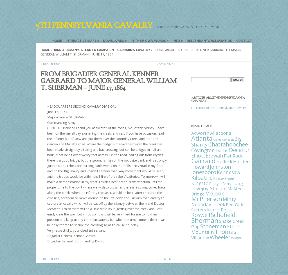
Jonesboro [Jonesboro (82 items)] (203, 172)
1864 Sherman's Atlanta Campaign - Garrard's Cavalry (101, 50)
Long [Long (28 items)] (237, 183)
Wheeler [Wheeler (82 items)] (220, 237)
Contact (244, 40)
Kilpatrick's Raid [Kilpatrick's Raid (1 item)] (225, 178)
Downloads (113, 40)
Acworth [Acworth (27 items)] (200, 133)
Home (57, 40)
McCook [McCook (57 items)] (214, 193)
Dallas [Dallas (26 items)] (222, 150)
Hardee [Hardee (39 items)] (241, 161)
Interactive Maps (81, 40)
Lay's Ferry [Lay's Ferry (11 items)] (222, 183)
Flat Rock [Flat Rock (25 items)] (233, 156)
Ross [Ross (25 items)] (226, 210)
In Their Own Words (148, 40)
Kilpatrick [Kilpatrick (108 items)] (203, 177)
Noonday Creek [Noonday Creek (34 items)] (208, 204)
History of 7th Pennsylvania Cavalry (220, 108)
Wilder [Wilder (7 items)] (236, 237)
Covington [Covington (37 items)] (203, 150)
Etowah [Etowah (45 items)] (214, 155)
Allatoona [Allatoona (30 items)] (221, 133)
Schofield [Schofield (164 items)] (223, 215)
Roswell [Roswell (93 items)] (200, 215)
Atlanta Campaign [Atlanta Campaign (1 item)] (223, 139)
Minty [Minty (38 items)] (229, 199)
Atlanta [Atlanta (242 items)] (201, 138)
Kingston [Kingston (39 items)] (201, 183)
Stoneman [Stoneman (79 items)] (213, 226)
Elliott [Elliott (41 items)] (198, 155)
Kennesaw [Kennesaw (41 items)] (228, 172)
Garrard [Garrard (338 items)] (203, 160)
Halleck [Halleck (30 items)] (224, 161)
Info (176, 40)
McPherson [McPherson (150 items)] (206, 199)
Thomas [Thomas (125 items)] (225, 232)
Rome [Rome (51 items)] (213, 209)
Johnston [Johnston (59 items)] (220, 166)
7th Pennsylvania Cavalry (94, 26)
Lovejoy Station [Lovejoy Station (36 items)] (209, 188)
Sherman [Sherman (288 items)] (204, 220)
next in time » (166, 63)
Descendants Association (209, 40)
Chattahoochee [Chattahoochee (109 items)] (228, 144)
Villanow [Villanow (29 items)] (200, 237)
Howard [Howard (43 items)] (200, 167)
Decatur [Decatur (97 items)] (239, 150)
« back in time (50, 63)
